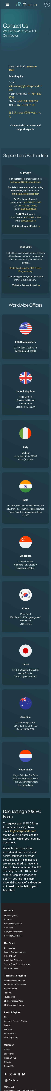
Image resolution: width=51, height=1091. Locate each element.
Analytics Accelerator (12, 924)
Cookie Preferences (30, 1087)
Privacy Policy (27, 1083)
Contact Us (8, 1058)
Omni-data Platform (12, 953)
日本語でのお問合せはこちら (25, 109)
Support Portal (9, 981)
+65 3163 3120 (25, 101)
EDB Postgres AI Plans (12, 993)
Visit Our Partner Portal (24, 277)
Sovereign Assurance (12, 928)
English (11, 1072)
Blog (5, 1010)
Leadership (8, 1046)
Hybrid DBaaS (9, 949)
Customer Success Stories (14, 1014)
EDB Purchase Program (13, 997)
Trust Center (8, 989)
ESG (17, 1083)
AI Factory (7, 920)
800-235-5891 (33, 66)
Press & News (9, 1050)
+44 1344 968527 (26, 97)
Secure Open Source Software (16, 957)
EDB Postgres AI (10, 908)
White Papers (9, 1026)
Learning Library (10, 1030)
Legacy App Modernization (14, 945)
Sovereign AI (8, 940)
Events (6, 1018)
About (6, 1042)
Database (7, 912)
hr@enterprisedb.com (15, 823)
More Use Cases (10, 961)
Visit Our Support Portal (24, 218)
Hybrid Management (12, 916)
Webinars (7, 1022)
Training (6, 985)
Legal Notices (8, 1083)
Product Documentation (13, 973)
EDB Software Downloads (14, 977)
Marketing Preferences (11, 1087)
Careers (6, 1054)
